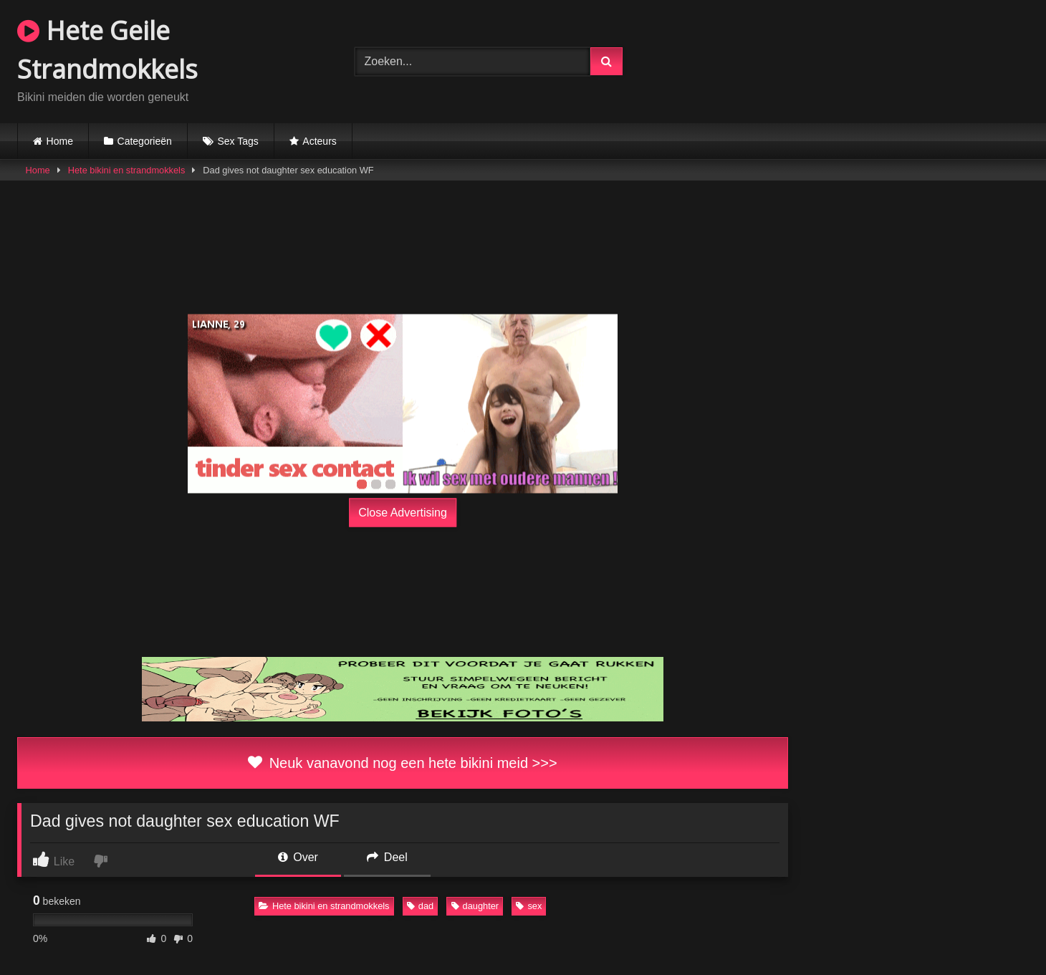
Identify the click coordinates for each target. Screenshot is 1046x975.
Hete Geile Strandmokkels (107, 50)
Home (60, 141)
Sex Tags (237, 141)
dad (420, 905)
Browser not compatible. (861, 59)
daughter (475, 905)
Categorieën (144, 141)
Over (298, 857)
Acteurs (319, 141)
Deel (387, 857)
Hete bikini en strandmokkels (127, 170)
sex (529, 905)
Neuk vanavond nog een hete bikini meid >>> (402, 763)
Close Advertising (402, 512)
